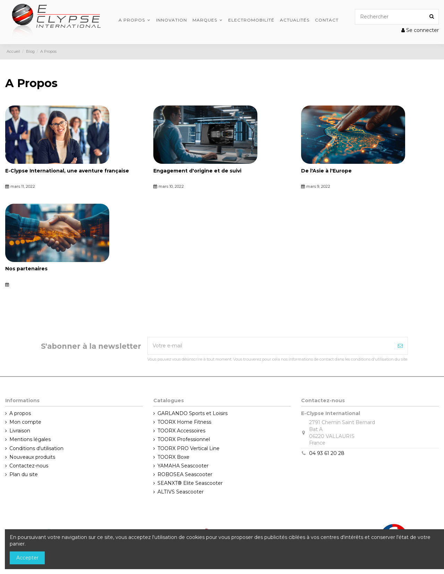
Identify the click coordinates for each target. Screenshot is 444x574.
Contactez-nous (28, 466)
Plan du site (23, 474)
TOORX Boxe (173, 457)
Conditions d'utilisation (36, 448)
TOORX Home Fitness (184, 422)
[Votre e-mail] (270, 345)
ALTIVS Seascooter (180, 492)
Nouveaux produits (32, 457)
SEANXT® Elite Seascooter (190, 483)
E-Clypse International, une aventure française (67, 171)
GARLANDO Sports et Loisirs (192, 413)
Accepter (27, 558)
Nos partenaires (26, 268)
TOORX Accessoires (181, 431)
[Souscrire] (400, 345)
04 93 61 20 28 (326, 453)
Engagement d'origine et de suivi (197, 171)
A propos (20, 413)
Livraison (19, 431)
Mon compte (25, 422)
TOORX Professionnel (183, 439)
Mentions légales (30, 439)
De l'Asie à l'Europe (326, 171)
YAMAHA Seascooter (182, 466)
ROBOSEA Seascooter (184, 474)
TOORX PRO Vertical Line (188, 448)
